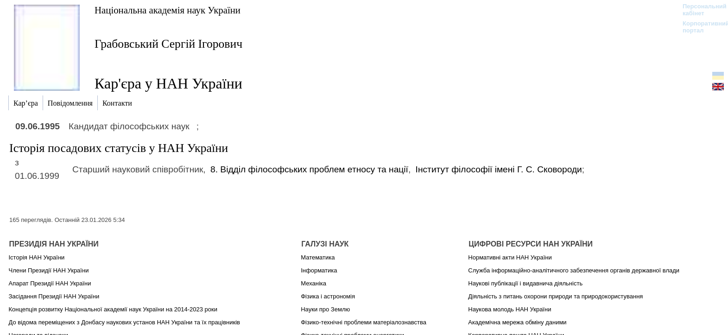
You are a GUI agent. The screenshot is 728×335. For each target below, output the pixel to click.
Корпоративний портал (700, 27)
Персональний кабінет (700, 10)
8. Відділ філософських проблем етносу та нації (309, 169)
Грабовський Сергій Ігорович (168, 44)
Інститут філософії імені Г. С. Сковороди (499, 169)
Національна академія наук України (168, 10)
